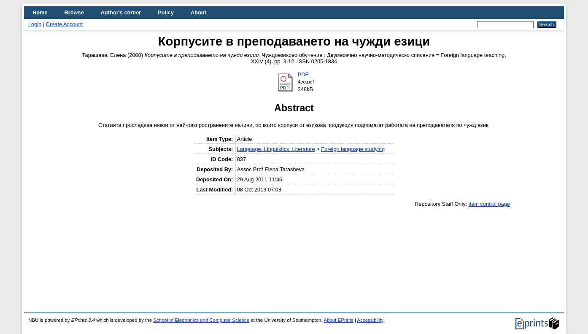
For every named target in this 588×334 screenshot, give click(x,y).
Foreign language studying (353, 149)
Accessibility (370, 320)
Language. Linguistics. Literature (276, 149)
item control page (489, 204)
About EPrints (338, 320)
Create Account (64, 24)
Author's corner (121, 12)
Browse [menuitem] (74, 12)
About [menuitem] (198, 12)
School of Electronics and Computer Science (201, 320)
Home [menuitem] (40, 12)
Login (34, 24)
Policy (166, 12)
